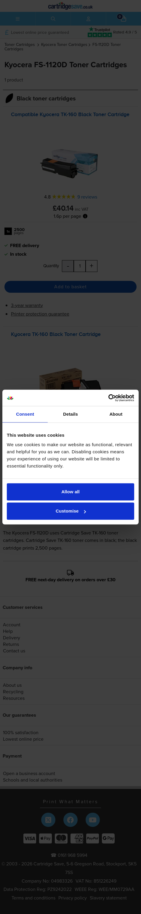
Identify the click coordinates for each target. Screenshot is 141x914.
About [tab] (115, 414)
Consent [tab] (25, 414)
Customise (71, 510)
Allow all (70, 491)
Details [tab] (70, 414)
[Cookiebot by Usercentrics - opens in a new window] (108, 398)
